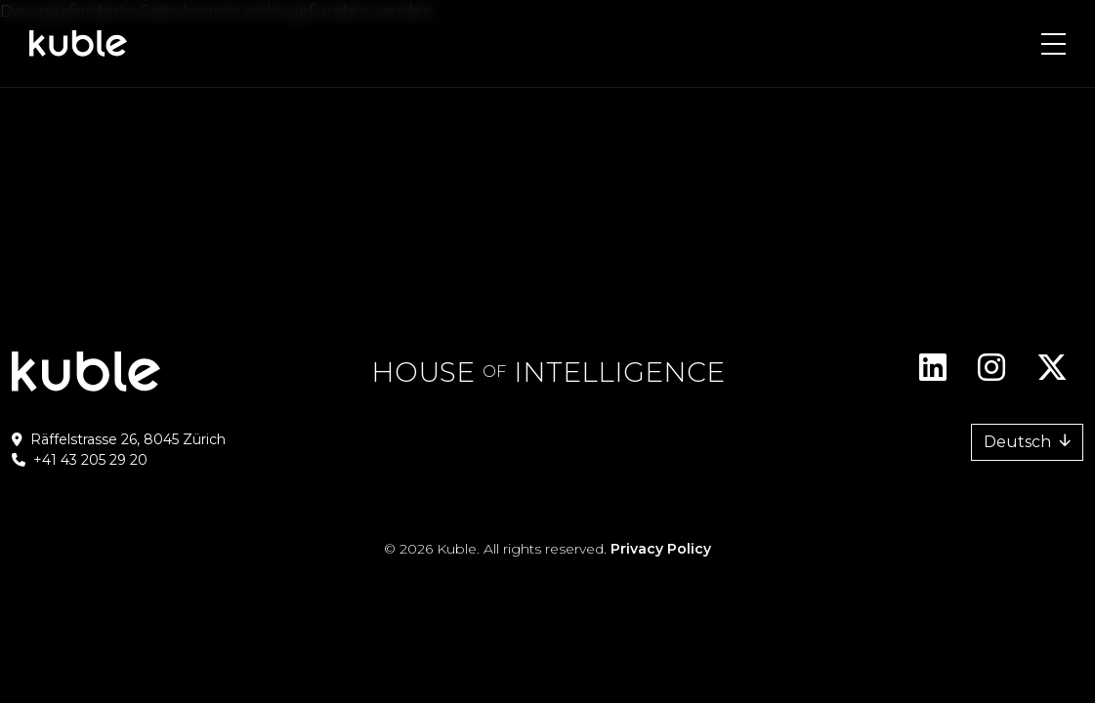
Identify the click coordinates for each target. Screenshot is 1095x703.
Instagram (991, 375)
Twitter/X (1052, 375)
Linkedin (933, 375)
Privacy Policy (661, 549)
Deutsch (1017, 442)
